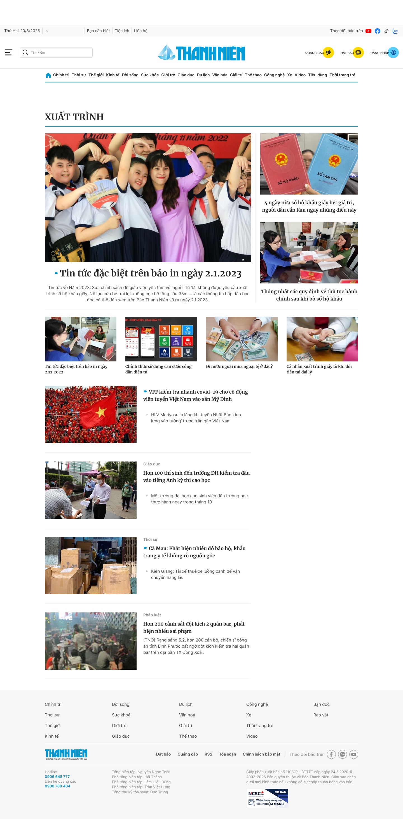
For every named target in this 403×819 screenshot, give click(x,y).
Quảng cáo (187, 754)
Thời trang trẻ (342, 75)
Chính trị (61, 75)
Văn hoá (187, 715)
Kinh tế (113, 75)
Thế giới (96, 75)
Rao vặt (320, 715)
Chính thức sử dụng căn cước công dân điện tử (158, 369)
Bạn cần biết (98, 31)
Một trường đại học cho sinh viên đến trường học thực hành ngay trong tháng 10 (199, 499)
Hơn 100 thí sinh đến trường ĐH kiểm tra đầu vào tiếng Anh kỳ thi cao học (196, 476)
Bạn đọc (321, 704)
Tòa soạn (227, 754)
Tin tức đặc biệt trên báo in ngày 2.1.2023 (151, 273)
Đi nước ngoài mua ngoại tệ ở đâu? (239, 366)
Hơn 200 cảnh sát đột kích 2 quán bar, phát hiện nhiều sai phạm (194, 627)
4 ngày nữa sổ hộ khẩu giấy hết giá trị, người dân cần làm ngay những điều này (309, 206)
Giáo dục (185, 75)
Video (300, 75)
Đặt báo (163, 754)
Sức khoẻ (121, 715)
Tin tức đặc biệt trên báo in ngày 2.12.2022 (76, 369)
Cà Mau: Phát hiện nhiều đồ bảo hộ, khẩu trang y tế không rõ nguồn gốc (194, 552)
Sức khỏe (150, 75)
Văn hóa (220, 75)
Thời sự (79, 75)
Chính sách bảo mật (261, 754)
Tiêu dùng (317, 75)
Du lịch (203, 75)
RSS (208, 754)
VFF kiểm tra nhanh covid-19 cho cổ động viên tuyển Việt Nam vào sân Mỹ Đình (195, 395)
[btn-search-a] (25, 52)
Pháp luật (152, 615)
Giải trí (236, 75)
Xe (289, 75)
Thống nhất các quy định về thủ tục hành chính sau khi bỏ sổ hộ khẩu (309, 295)
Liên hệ (140, 31)
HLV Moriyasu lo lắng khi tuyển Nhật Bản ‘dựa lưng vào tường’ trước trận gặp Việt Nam (196, 417)
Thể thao (253, 75)
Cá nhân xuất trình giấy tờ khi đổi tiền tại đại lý (319, 369)
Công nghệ (274, 75)
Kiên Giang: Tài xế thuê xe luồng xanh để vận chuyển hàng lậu (195, 574)
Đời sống (130, 75)
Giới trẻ (168, 75)
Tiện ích (122, 31)
